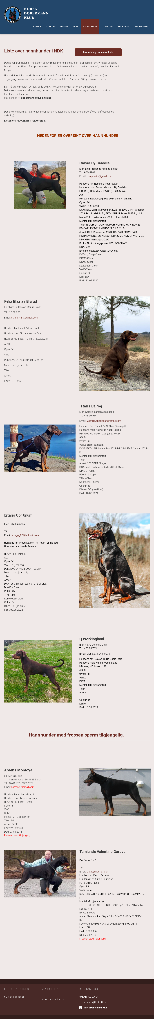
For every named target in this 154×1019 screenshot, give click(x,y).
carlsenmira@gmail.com (24, 317)
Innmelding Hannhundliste (98, 52)
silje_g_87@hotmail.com (25, 535)
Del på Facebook (15, 997)
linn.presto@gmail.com (100, 176)
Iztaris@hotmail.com (97, 871)
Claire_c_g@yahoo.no (99, 653)
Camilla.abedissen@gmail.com (104, 421)
